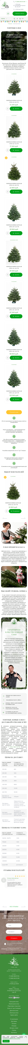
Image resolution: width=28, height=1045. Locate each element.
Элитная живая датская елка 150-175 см (14, 142)
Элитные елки (14, 1013)
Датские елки (14, 1010)
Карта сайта (14, 1015)
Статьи (14, 1030)
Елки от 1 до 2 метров (14, 1008)
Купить (17, 108)
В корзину (17, 511)
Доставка (14, 1021)
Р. (21, 18)
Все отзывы (14, 906)
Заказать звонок (19, 13)
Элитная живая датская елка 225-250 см (14, 267)
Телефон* (11, 931)
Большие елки (14, 1001)
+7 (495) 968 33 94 (14, 747)
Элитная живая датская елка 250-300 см (14, 308)
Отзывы (14, 1026)
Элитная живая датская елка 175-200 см (14, 184)
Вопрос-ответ (14, 1028)
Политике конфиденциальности (11, 1038)
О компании (14, 1019)
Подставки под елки (14, 1006)
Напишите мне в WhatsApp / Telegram (13, 944)
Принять (6, 1041)
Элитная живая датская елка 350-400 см (14, 391)
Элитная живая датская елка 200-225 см (14, 225)
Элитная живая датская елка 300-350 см (14, 350)
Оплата (14, 1023)
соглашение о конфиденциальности (10, 948)
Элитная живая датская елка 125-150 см (14, 101)
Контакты (14, 1032)
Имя (10, 925)
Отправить (14, 938)
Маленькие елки (14, 1004)
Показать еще (14, 412)
